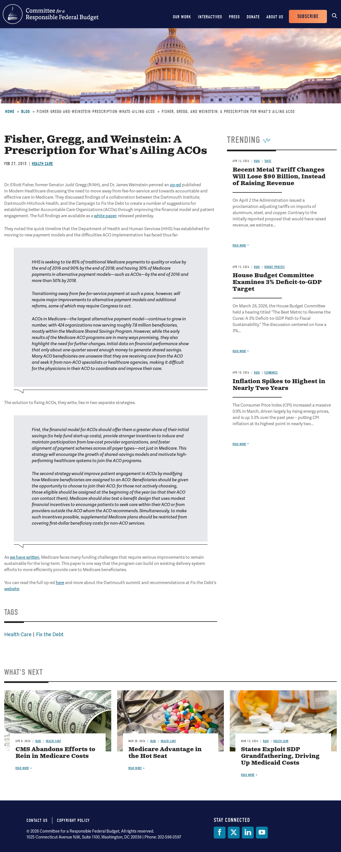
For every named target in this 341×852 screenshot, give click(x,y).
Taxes (267, 161)
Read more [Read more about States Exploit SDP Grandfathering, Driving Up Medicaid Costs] (248, 775)
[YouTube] (262, 832)
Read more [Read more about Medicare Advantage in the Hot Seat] (135, 768)
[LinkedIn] (248, 832)
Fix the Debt (50, 634)
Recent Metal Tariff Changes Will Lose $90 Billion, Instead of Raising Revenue (279, 176)
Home (9, 111)
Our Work (182, 16)
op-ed (175, 185)
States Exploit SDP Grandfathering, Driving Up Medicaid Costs (280, 756)
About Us (274, 16)
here (60, 582)
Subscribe (307, 16)
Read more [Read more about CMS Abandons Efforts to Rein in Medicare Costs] (22, 768)
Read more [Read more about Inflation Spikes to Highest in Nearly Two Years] (239, 444)
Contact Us (37, 820)
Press (234, 16)
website (11, 589)
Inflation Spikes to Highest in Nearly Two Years (279, 385)
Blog (25, 111)
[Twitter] (234, 832)
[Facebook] (220, 832)
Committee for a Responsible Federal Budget (51, 14)
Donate (253, 16)
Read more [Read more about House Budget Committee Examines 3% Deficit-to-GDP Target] (239, 351)
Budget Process (274, 267)
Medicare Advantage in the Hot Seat (165, 753)
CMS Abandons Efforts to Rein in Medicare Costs (55, 753)
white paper (105, 216)
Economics (271, 372)
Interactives (210, 16)
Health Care (42, 163)
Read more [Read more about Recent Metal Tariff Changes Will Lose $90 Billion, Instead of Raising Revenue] (239, 245)
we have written (24, 557)
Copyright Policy (73, 820)
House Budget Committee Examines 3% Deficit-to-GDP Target (277, 282)
